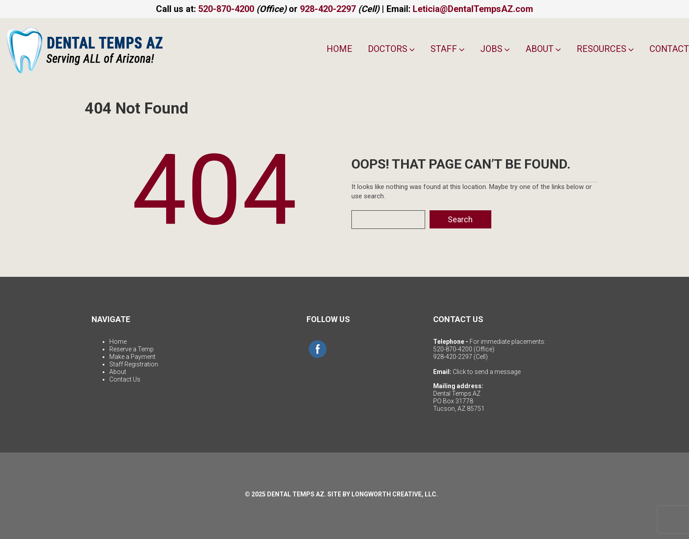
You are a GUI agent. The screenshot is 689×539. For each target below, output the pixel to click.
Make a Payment (132, 356)
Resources (604, 48)
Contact (669, 48)
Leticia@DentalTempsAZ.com (473, 9)
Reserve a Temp (131, 349)
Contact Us (124, 379)
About (543, 48)
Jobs (495, 48)
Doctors (390, 48)
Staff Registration (133, 364)
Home (339, 48)
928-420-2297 (328, 9)
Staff (447, 48)
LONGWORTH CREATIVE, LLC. (394, 494)
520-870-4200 (226, 9)
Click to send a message (487, 371)
